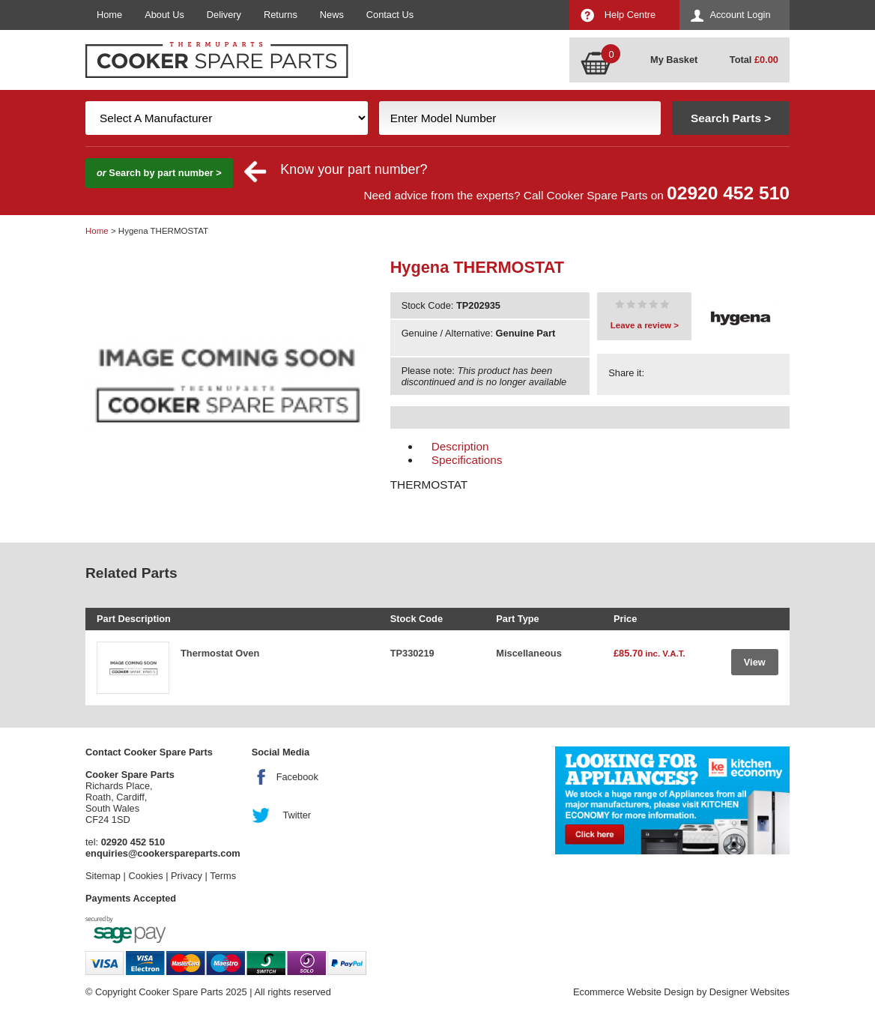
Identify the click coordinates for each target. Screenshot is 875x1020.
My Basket (673, 59)
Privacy (186, 875)
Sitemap (103, 875)
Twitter (296, 815)
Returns (280, 14)
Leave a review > (645, 325)
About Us (164, 14)
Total (754, 59)
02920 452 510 (728, 193)
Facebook (297, 776)
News (332, 14)
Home (109, 14)
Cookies (145, 875)
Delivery (224, 14)
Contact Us (390, 14)
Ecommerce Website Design (633, 992)
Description (460, 446)
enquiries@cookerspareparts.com (162, 853)
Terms (223, 875)
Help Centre (630, 14)
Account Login (739, 14)
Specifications (467, 459)
